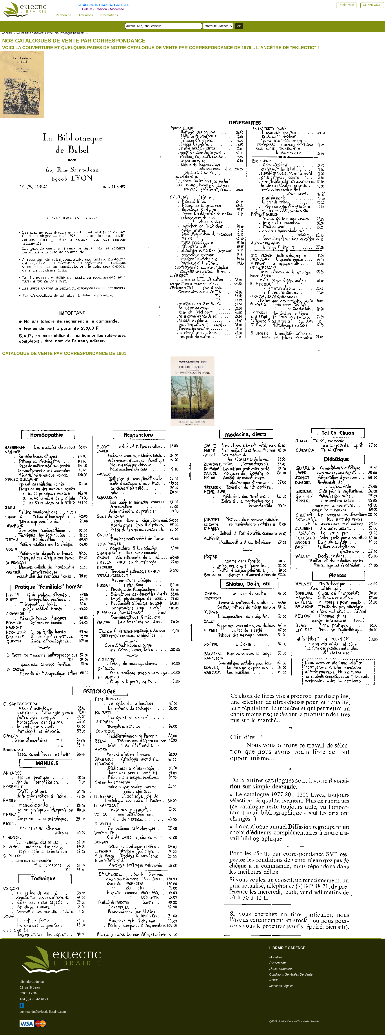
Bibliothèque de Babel (70, 33)
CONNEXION (372, 5)
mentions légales (281, 986)
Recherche (64, 15)
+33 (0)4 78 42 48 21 (34, 999)
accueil (7, 33)
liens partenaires (281, 968)
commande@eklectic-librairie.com (43, 1011)
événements (278, 963)
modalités (276, 957)
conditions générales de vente (290, 974)
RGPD (273, 980)
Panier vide (346, 5)
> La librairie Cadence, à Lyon (34, 33)
